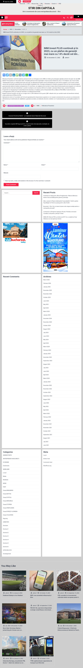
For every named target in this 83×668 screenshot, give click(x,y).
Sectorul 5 (6, 533)
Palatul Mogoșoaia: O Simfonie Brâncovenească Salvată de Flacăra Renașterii (69, 620)
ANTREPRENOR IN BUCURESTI (15, 103)
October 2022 (47, 382)
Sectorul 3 (6, 526)
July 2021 (45, 431)
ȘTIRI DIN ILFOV (7, 540)
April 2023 (46, 364)
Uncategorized (7, 543)
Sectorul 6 (6, 536)
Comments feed (47, 452)
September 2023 (47, 350)
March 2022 (46, 403)
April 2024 (46, 333)
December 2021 (47, 414)
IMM (38, 103)
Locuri (4, 462)
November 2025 (47, 283)
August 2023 (46, 354)
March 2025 (46, 301)
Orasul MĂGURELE (8, 490)
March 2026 (46, 269)
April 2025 (46, 298)
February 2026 (47, 273)
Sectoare (5, 515)
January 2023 (46, 371)
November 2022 (47, 378)
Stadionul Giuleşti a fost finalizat (13, 585)
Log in (45, 445)
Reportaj (5, 508)
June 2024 (46, 326)
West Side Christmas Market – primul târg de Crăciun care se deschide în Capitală (12, 620)
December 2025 (47, 280)
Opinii (4, 476)
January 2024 (46, 343)
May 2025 (45, 294)
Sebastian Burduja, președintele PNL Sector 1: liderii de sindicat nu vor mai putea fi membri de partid (14, 652)
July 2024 (45, 322)
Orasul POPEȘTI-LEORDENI (10, 501)
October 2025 (47, 287)
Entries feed (46, 448)
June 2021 (46, 435)
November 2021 (47, 417)
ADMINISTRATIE (7, 445)
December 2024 (47, 308)
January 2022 (46, 410)
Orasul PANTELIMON (8, 498)
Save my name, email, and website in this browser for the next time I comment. (27, 170)
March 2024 (46, 336)
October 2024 (47, 315)
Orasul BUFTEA (7, 483)
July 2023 (45, 357)
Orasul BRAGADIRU (8, 480)
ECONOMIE (6, 452)
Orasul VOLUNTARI (8, 505)
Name (6, 154)
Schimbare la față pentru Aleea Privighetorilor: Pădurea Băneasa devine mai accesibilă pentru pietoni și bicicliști (39, 22)
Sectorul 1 (6, 519)
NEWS (27, 103)
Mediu (4, 466)
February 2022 (47, 407)
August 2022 (46, 389)
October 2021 (47, 421)
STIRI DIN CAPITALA (41, 8)
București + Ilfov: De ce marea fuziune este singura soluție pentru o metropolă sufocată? (61, 197)
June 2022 (46, 393)
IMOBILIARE (6, 459)
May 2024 (45, 329)
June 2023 (46, 361)
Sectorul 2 (6, 522)
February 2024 (47, 340)
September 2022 (47, 385)
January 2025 (46, 305)
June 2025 (46, 291)
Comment (7, 132)
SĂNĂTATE (6, 512)
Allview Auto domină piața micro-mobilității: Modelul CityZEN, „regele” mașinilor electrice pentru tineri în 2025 (19, 22)
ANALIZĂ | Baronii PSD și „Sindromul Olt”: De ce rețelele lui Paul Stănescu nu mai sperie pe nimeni (60, 208)
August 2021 (46, 428)
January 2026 (46, 276)
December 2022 (47, 375)
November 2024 (47, 312)
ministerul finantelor (48, 103)
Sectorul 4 (6, 529)
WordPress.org (47, 455)
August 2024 (46, 319)
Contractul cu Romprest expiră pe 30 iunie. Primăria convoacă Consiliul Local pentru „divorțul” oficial (59, 202)
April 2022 (46, 400)
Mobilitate (5, 469)
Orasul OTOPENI (7, 494)
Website (6, 162)
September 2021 (47, 424)
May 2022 (45, 396)
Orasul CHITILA (7, 487)
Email (43, 154)
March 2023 (46, 368)
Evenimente (6, 455)
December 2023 (47, 347)
